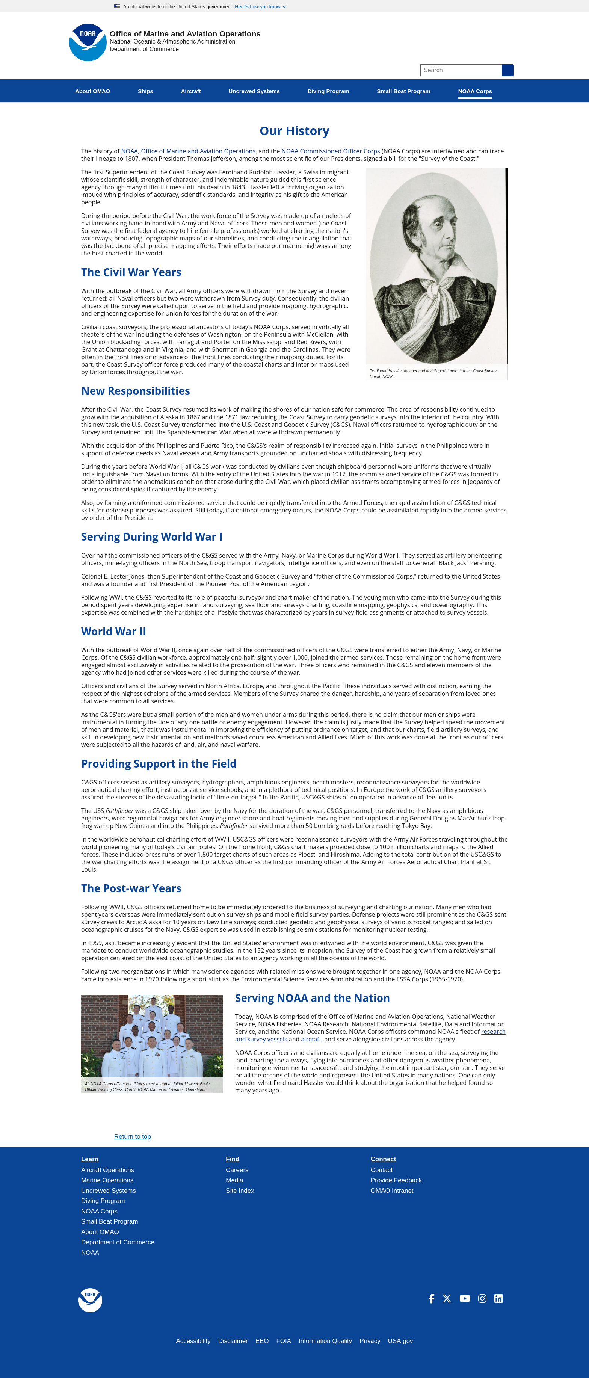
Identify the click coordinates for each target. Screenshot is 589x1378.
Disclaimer (233, 1341)
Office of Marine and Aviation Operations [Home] (185, 34)
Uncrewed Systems (108, 1190)
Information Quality (325, 1341)
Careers (237, 1170)
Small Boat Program (109, 1221)
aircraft (311, 1039)
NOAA (129, 151)
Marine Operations (107, 1180)
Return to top (132, 1136)
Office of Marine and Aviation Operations (198, 151)
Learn (89, 1159)
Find (232, 1159)
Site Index (240, 1190)
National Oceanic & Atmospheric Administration (172, 41)
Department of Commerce (144, 49)
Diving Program (103, 1200)
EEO (262, 1341)
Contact (382, 1170)
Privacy (370, 1341)
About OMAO (100, 1232)
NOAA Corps (99, 1211)
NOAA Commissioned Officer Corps (331, 151)
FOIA (283, 1341)
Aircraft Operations (107, 1170)
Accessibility (193, 1341)
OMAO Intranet (392, 1190)
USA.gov (400, 1341)
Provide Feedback (396, 1180)
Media (234, 1180)
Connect (383, 1159)
